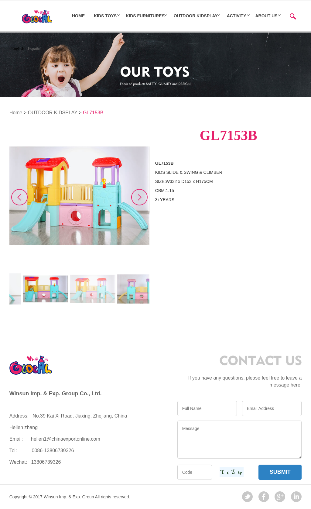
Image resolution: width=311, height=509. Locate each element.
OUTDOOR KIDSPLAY (196, 15)
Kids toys (105, 15)
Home (15, 112)
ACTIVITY (236, 15)
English (17, 48)
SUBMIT (280, 472)
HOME (78, 15)
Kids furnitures (145, 15)
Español (34, 48)
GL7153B (93, 112)
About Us (266, 15)
